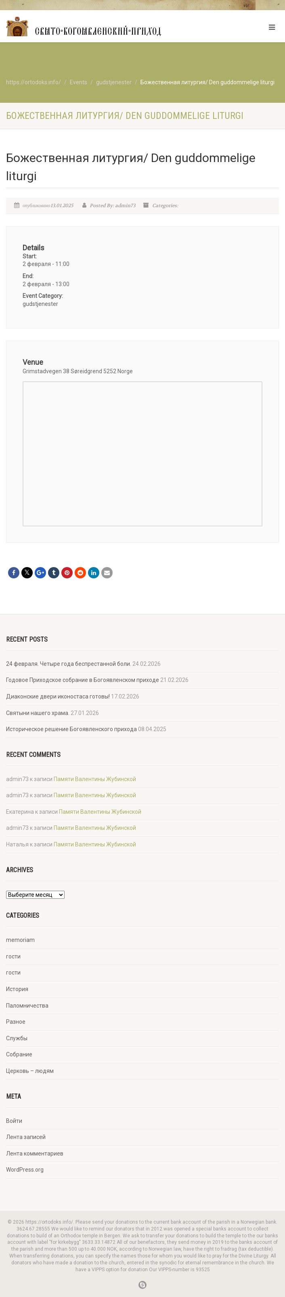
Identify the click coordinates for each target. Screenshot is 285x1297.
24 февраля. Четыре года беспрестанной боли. (68, 664)
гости (13, 956)
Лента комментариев (34, 1153)
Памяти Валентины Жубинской (95, 779)
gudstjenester (40, 304)
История (17, 989)
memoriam (20, 940)
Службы (16, 1038)
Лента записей (26, 1137)
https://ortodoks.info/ (33, 82)
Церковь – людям (30, 1071)
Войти (14, 1121)
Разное (15, 1021)
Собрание (19, 1054)
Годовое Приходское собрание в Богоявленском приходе (82, 680)
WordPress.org (25, 1169)
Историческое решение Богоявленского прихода (71, 729)
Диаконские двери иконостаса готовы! (58, 696)
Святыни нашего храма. (37, 713)
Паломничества (27, 1005)
